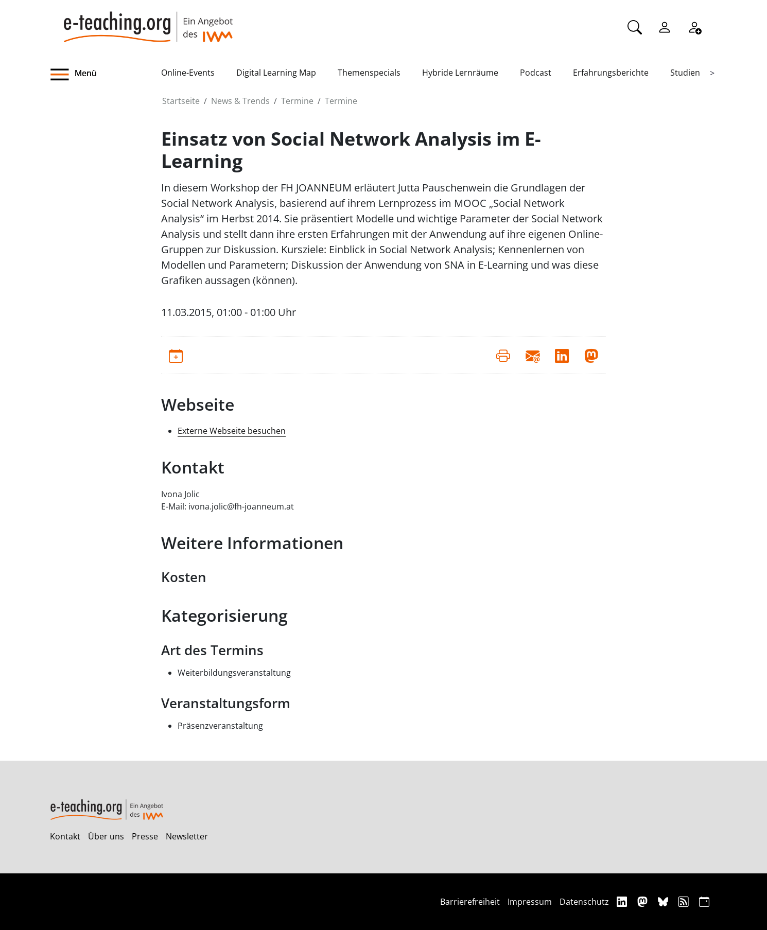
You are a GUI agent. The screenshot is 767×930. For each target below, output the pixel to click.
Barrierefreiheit (470, 901)
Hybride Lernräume (460, 72)
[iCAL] (704, 901)
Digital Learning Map (276, 72)
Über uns (106, 836)
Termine (297, 101)
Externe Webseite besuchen (232, 430)
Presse (145, 836)
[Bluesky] (664, 901)
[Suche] (634, 26)
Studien (685, 72)
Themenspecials (369, 72)
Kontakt (65, 836)
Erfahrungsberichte (611, 72)
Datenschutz (584, 901)
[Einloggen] (664, 26)
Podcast (535, 72)
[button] (105, 74)
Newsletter (187, 836)
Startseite (181, 101)
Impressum (530, 901)
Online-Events (188, 72)
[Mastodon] (643, 901)
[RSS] (684, 901)
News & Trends (240, 101)
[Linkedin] (623, 901)
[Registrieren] (694, 26)
